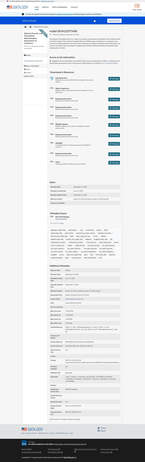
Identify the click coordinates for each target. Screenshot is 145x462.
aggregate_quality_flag (58, 230)
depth (106, 230)
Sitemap (51, 433)
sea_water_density (94, 245)
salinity (70, 245)
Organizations (114, 21)
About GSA (25, 449)
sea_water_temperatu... (106, 251)
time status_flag (101, 254)
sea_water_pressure (90, 248)
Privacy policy (105, 452)
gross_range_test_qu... (83, 236)
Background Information (63, 99)
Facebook (27, 72)
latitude (103, 236)
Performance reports (108, 449)
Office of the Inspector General (85, 449)
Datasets (102, 21)
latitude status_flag (57, 239)
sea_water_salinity (57, 251)
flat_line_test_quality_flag (59, 236)
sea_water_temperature (88, 251)
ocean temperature (105, 242)
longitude (88, 239)
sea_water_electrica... (58, 248)
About (22, 433)
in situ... (95, 236)
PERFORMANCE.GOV (62, 433)
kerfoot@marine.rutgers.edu (33, 61)
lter (111, 239)
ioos (62, 223)
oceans (116, 242)
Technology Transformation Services (69, 444)
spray (86, 254)
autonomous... (72, 230)
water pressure (76, 258)
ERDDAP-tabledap (61, 124)
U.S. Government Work (110, 63)
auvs (81, 230)
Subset (57, 162)
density (98, 230)
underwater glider (56, 258)
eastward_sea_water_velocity (85, 233)
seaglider (54, 254)
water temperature (90, 258)
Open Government (31, 433)
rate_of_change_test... (58, 245)
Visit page (114, 79)
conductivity (90, 230)
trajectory (112, 254)
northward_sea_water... (58, 242)
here (79, 419)
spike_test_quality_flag (74, 254)
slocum (61, 254)
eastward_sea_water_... (105, 233)
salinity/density (80, 245)
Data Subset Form (61, 78)
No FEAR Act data (54, 452)
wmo (100, 258)
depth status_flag (56, 233)
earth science (69, 233)
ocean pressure (91, 242)
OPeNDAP (58, 143)
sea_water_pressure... (106, 248)
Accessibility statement (30, 452)
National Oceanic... (41, 27)
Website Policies (43, 433)
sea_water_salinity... (71, 251)
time (91, 254)
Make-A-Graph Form (62, 88)
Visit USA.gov (68, 457)
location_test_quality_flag (74, 239)
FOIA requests (53, 449)
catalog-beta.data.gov (64, 14)
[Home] (17, 7)
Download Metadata (61, 219)
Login (71, 433)
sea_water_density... (108, 245)
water (67, 258)
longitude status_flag (100, 239)
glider (72, 236)
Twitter (27, 69)
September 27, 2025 (72, 34)
